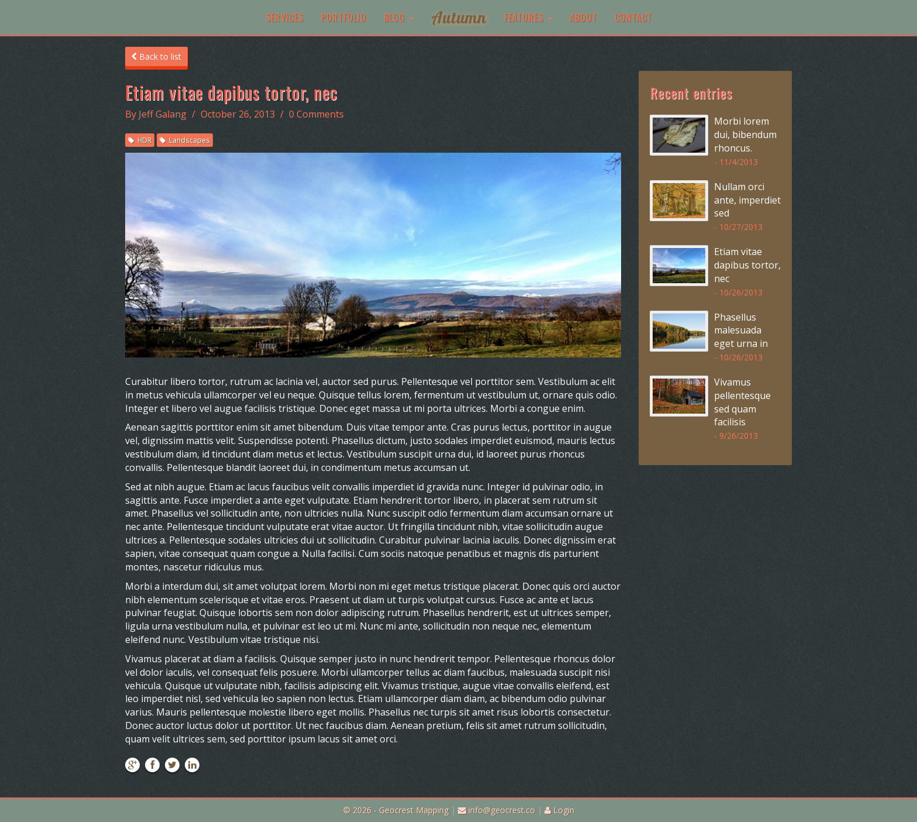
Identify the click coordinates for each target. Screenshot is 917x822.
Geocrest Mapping (414, 810)
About (583, 18)
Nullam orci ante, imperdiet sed (747, 200)
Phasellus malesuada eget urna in (741, 330)
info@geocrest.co (496, 810)
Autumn (459, 17)
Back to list (156, 56)
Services (285, 18)
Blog (398, 18)
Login (559, 810)
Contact (633, 18)
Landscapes (185, 140)
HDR (139, 140)
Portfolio (343, 18)
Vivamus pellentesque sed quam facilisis (742, 402)
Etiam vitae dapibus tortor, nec (747, 265)
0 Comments (316, 114)
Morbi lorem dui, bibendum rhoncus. (745, 134)
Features (528, 18)
